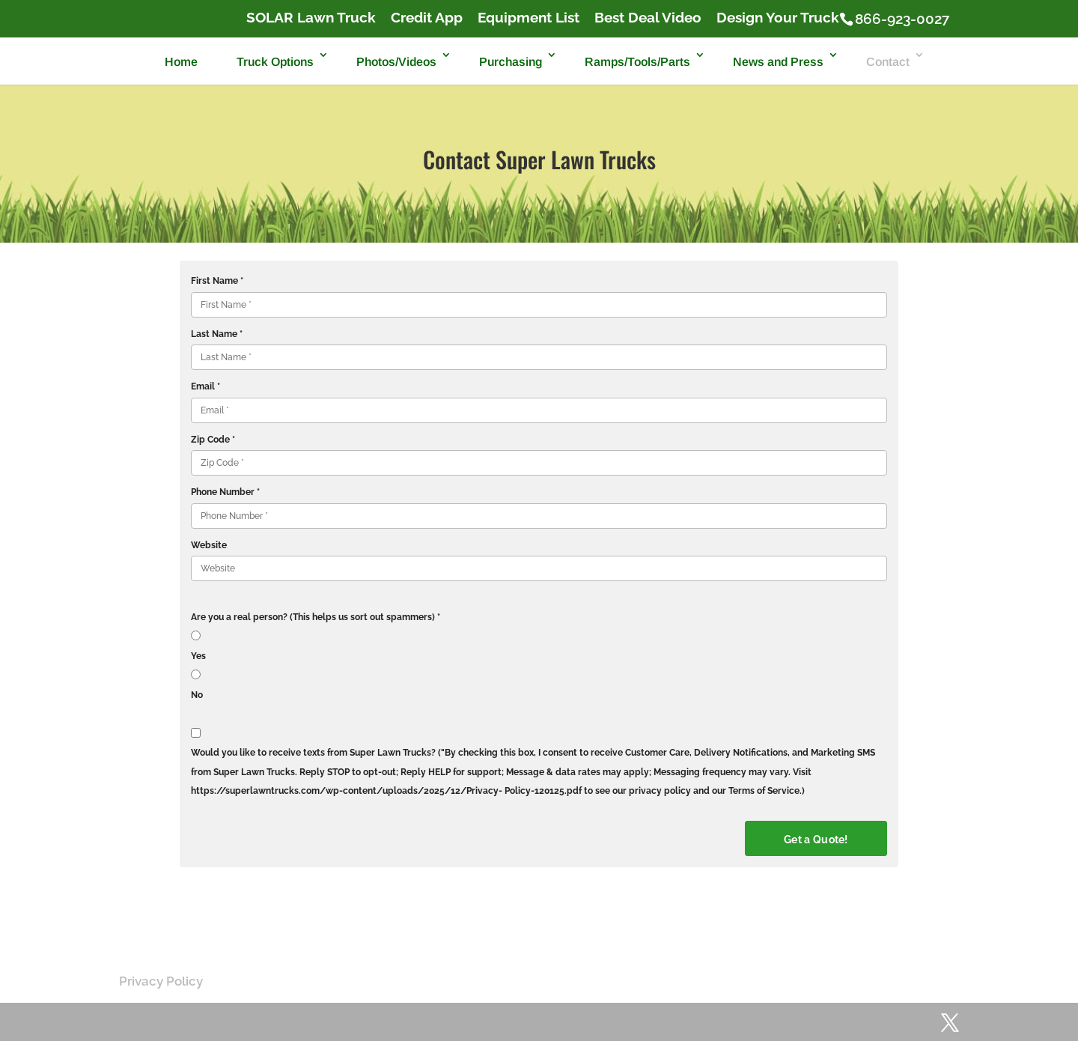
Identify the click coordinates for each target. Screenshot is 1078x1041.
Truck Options (275, 61)
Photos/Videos (396, 61)
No (197, 695)
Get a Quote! (816, 840)
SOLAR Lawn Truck (311, 17)
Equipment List (528, 17)
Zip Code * (213, 439)
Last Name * (217, 334)
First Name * (217, 281)
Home (181, 61)
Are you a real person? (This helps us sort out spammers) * (315, 617)
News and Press (778, 61)
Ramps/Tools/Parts (637, 61)
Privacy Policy (161, 981)
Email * (205, 386)
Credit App (427, 17)
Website (209, 545)
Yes (198, 656)
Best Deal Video (647, 17)
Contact (888, 61)
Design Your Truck (777, 17)
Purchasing (510, 61)
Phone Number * (225, 492)
